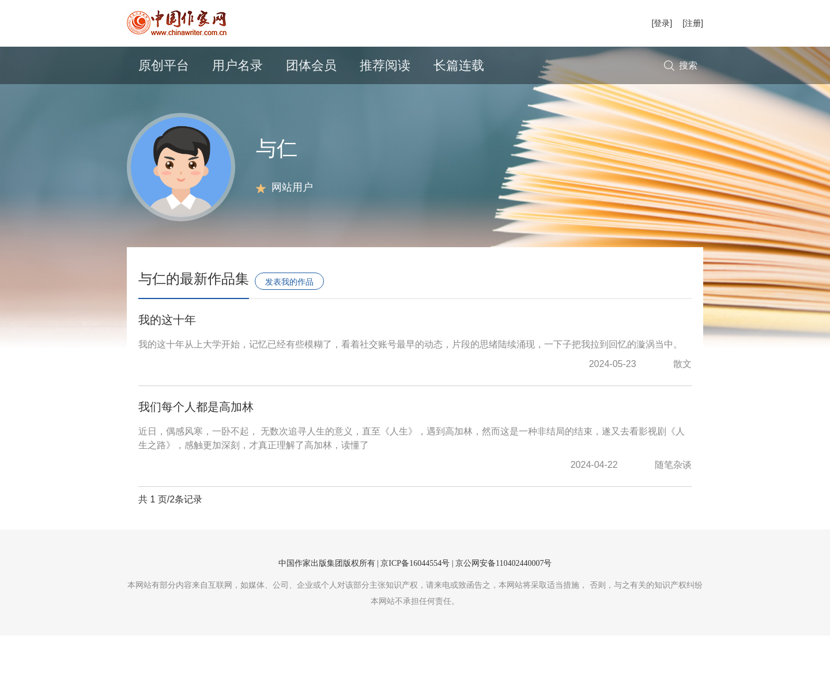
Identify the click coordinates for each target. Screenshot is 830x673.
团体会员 (311, 65)
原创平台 (163, 65)
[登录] (661, 23)
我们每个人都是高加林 (196, 444)
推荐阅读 (385, 65)
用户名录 (237, 65)
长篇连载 (458, 65)
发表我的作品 (289, 319)
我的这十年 (167, 357)
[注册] (692, 23)
